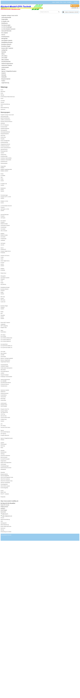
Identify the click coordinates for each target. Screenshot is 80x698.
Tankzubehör (3, 396)
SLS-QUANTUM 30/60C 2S (6, 345)
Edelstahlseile (3, 452)
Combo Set (3, 301)
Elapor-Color (3, 492)
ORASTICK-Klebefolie (5, 479)
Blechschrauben (4, 457)
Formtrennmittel (4, 126)
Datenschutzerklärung (5, 104)
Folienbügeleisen (4, 484)
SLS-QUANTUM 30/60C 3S (6, 347)
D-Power (2, 262)
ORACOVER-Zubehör (5, 486)
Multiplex (2, 167)
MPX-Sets (3, 296)
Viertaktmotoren (4, 386)
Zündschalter (3, 400)
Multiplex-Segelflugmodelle (6, 169)
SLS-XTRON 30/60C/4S (6, 341)
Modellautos (3, 188)
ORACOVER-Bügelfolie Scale (7, 477)
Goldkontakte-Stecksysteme (6, 368)
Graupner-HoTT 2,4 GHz (6, 196)
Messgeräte (3, 276)
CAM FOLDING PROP (5, 417)
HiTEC (2, 259)
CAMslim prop (3, 419)
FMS (2, 177)
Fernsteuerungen (4, 195)
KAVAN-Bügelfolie (4, 487)
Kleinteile (2, 450)
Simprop (2, 439)
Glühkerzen (3, 391)
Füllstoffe (2, 139)
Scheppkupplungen (5, 466)
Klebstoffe (3, 123)
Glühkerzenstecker (4, 393)
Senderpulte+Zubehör (5, 225)
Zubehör (2, 152)
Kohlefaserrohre (4, 161)
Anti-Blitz (2, 354)
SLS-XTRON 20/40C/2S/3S (6, 337)
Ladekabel (3, 240)
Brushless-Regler (4, 305)
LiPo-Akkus (3, 334)
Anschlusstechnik (4, 364)
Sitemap (2, 95)
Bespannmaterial (4, 474)
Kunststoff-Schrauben (5, 459)
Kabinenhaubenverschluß (6, 467)
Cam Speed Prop (4, 412)
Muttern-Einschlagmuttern (6, 462)
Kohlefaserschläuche (5, 145)
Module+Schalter (4, 223)
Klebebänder (3, 469)
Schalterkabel (3, 227)
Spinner (2, 430)
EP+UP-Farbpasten (5, 125)
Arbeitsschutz (3, 154)
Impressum (3, 109)
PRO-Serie (3, 300)
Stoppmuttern (3, 460)
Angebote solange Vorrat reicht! (7, 114)
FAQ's (61, 2)
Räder (2, 447)
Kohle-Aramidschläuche (6, 147)
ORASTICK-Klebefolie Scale (6, 480)
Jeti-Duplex (3, 217)
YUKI (2, 281)
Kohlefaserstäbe (4, 156)
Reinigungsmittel (4, 151)
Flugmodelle (3, 166)
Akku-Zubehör (3, 353)
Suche (64, 2)
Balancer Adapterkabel (5, 360)
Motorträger (3, 398)
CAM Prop (3, 414)
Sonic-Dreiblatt (4, 406)
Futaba (2, 257)
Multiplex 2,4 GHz (4, 201)
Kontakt (57, 2)
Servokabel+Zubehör (5, 277)
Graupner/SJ (3, 249)
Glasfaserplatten (4, 163)
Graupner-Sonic (4, 404)
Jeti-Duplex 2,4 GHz (5, 209)
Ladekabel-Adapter (5, 366)
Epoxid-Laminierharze (5, 118)
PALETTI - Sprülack (5, 493)
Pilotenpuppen (4, 444)
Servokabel (3, 229)
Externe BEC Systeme (5, 322)
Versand (2, 102)
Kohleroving (3, 137)
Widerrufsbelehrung (5, 107)
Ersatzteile (3, 252)
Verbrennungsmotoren (5, 379)
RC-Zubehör (3, 220)
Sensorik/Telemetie (5, 214)
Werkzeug (3, 445)
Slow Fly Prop (3, 415)
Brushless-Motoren (5, 289)
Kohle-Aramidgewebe (5, 140)
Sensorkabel (3, 356)
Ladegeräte (3, 324)
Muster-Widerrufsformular (9, 96)
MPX (2, 313)
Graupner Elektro (4, 410)
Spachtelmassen (4, 149)
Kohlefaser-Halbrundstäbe (6, 158)
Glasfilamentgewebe (5, 128)
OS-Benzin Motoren (5, 384)
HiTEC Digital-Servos (5, 260)
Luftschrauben (4, 403)
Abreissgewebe (4, 130)
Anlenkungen (3, 464)
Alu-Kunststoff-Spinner (5, 431)
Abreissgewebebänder (5, 132)
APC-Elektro (3, 425)
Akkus (2, 330)
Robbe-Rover (3, 273)
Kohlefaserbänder (4, 142)
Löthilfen (2, 373)
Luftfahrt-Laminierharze (5, 119)
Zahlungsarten (4, 523)
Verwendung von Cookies (6, 531)
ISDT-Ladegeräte (4, 325)
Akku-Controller (4, 230)
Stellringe (3, 453)
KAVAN (2, 180)
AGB (2, 105)
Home (53, 2)
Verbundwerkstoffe (4, 116)
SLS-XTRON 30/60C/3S (6, 339)
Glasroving (3, 135)
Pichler (2, 173)
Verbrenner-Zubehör (5, 390)
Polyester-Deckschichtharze (6, 121)
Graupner (3, 207)
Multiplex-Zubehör (4, 170)
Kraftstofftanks (4, 395)
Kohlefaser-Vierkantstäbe (6, 159)
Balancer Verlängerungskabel (7, 358)
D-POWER (3, 175)
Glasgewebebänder (5, 133)
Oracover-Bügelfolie (5, 475)
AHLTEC (2, 245)
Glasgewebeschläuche (5, 144)
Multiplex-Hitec (4, 327)
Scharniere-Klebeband (5, 455)
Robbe (2, 179)
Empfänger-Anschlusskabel (6, 376)
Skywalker (3, 315)
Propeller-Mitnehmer (5, 435)
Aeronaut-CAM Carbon (5, 427)
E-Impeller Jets (4, 183)
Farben (2, 490)
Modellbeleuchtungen (5, 287)
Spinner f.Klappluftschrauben (7, 438)
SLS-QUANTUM (4, 344)
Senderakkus (3, 332)
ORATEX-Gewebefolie (5, 482)
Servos (2, 247)
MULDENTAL (3, 284)
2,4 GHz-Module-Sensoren (6, 205)
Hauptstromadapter (5, 374)
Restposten (3, 496)
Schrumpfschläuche (5, 371)
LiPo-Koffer (3, 351)
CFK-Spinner (3, 433)
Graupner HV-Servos (5, 255)
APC (2, 424)
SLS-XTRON (3, 336)
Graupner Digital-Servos (6, 251)
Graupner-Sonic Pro (5, 409)
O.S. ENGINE (3, 381)
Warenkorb (3, 91)
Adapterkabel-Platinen (5, 361)
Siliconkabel (3, 369)
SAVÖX (2, 264)
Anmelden (69, 2)
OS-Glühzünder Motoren (6, 382)
